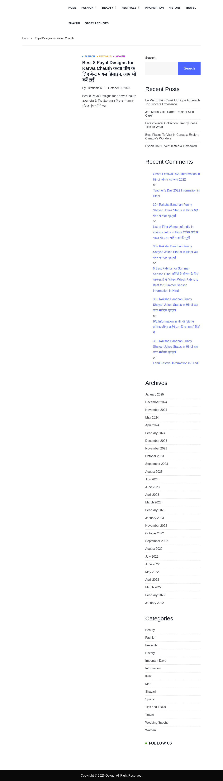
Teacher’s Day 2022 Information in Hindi (176, 193)
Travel (190, 7)
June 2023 (152, 487)
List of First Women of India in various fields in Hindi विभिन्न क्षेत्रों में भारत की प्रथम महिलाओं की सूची (175, 232)
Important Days (155, 660)
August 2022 (154, 548)
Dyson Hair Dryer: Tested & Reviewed (171, 146)
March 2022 (153, 587)
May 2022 (152, 572)
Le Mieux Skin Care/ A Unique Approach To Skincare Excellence (172, 102)
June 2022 (152, 564)
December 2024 (156, 402)
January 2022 (154, 602)
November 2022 (156, 525)
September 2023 (156, 463)
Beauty (107, 7)
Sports (149, 699)
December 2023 (156, 440)
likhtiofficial (94, 88)
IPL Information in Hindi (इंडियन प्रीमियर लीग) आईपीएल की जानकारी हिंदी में (176, 327)
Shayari (74, 23)
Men (148, 684)
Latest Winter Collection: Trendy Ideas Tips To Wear (171, 125)
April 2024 (152, 425)
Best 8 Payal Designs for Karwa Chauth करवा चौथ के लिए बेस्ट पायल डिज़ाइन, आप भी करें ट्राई (109, 71)
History (174, 7)
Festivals (129, 7)
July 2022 (152, 556)
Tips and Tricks (155, 707)
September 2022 (156, 541)
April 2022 (152, 579)
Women (150, 730)
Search (150, 57)
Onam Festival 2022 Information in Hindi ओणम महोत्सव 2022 (176, 176)
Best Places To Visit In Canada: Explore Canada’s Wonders (172, 136)
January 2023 (154, 518)
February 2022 (155, 595)
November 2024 (156, 409)
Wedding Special (156, 722)
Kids (148, 676)
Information (154, 7)
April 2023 (152, 494)
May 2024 (152, 417)
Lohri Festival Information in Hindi (175, 363)
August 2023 (154, 471)
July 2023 (152, 479)
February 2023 (155, 510)
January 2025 (154, 394)
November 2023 (156, 448)
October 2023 (154, 456)
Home (73, 7)
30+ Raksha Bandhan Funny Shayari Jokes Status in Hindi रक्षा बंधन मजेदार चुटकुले (175, 210)
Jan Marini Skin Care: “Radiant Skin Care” (169, 113)
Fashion (87, 7)
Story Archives (97, 23)
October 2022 (154, 533)
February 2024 (155, 433)
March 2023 (153, 502)
